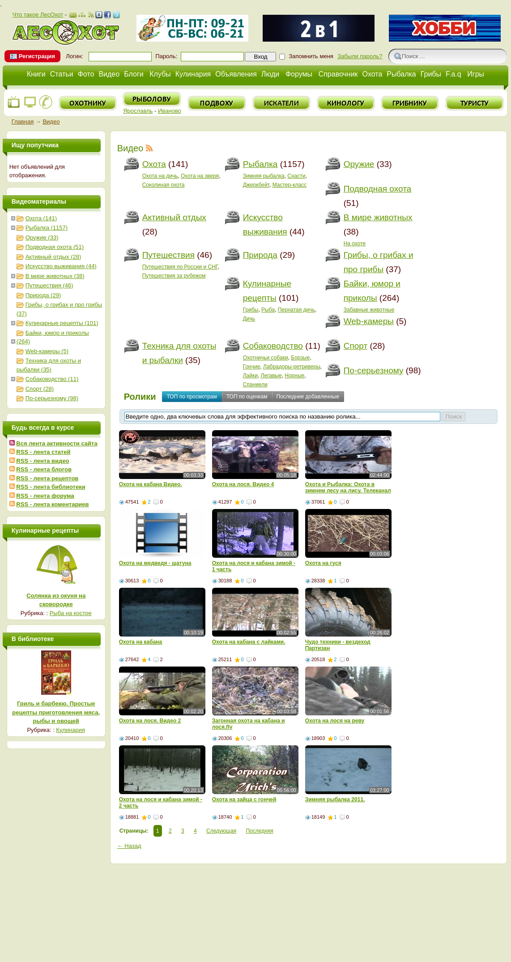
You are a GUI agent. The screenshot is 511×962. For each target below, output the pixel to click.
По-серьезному (374, 370)
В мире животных (378, 217)
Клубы (160, 74)
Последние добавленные (308, 396)
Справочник (338, 74)
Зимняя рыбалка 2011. (335, 799)
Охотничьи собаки (265, 358)
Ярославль (138, 110)
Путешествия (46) (49, 285)
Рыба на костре (71, 613)
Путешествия (168, 255)
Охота (372, 74)
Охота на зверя (200, 176)
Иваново (169, 110)
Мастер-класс (290, 185)
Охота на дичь (160, 176)
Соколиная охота (163, 185)
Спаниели (255, 384)
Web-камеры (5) (47, 351)
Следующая (221, 831)
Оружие (359, 164)
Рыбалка (401, 74)
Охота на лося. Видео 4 (243, 484)
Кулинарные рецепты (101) (62, 323)
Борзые (300, 358)
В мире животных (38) (55, 276)
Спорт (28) (40, 388)
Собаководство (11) (52, 379)
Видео (108, 74)
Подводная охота (377, 188)
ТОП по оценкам (247, 396)
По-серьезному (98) (52, 398)
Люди (270, 74)
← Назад (129, 845)
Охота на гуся (323, 563)
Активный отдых (174, 217)
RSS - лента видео (42, 460)
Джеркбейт (256, 185)
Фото (86, 74)
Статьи (61, 74)
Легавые (271, 375)
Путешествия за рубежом (174, 276)
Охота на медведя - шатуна (155, 563)
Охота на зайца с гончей (244, 799)
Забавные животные (369, 310)
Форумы (298, 74)
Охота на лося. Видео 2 (150, 721)
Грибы (431, 74)
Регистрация (37, 56)
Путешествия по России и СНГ (180, 267)
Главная (23, 121)
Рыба (268, 310)
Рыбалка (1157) (47, 227)
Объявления (236, 74)
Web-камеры (369, 321)
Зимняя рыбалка (264, 176)
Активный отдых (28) (53, 256)
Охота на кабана (140, 642)
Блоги (134, 74)
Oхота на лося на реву (335, 721)
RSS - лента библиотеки (50, 486)
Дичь (249, 319)
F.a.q (453, 74)
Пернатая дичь (296, 310)
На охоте (355, 243)
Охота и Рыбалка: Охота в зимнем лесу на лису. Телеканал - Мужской (348, 490)
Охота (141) (41, 218)
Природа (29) (43, 295)
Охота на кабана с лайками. (248, 642)
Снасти (296, 176)
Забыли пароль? (359, 56)
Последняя (259, 831)
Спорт (355, 346)
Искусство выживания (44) (61, 266)
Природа (260, 255)
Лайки (250, 375)
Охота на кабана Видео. (150, 484)
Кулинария (193, 74)
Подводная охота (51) (55, 247)
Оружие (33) (42, 237)
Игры (475, 74)
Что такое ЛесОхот (37, 14)
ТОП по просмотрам (192, 396)
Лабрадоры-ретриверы (291, 366)
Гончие (251, 366)
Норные (294, 375)
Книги (36, 74)
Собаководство (273, 346)
